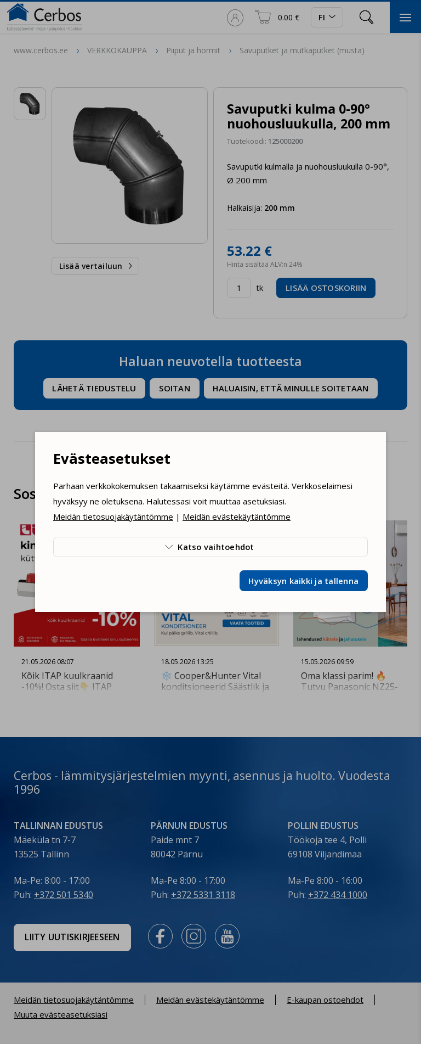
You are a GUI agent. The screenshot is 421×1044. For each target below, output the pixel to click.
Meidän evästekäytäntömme (237, 516)
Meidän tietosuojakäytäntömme (113, 516)
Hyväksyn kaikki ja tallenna (303, 580)
